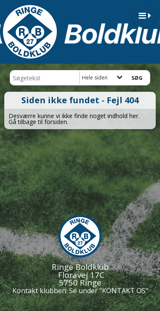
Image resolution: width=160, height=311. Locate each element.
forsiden (55, 122)
